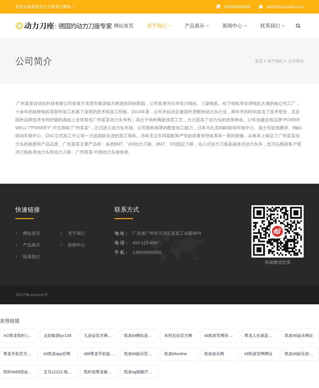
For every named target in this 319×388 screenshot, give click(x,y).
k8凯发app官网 (57, 356)
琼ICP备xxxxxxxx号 (32, 298)
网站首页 (124, 27)
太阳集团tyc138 (57, 338)
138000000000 (146, 255)
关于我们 (157, 27)
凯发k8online (175, 356)
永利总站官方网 (178, 338)
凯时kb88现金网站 (19, 375)
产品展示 (194, 27)
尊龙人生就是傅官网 (261, 338)
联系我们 (270, 27)
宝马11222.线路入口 (61, 375)
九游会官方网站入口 (101, 338)
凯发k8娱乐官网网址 (141, 356)
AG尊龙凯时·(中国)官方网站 (20, 338)
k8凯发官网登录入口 (221, 338)
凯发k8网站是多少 (140, 338)
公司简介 (296, 64)
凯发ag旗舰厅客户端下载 (141, 375)
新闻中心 (232, 27)
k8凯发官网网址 (258, 356)
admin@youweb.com (285, 6)
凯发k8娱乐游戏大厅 (302, 356)
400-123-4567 (145, 245)
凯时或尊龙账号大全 (101, 375)
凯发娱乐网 (214, 356)
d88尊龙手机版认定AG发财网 (101, 356)
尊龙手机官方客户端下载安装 (20, 356)
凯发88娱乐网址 (299, 338)
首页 (259, 64)
